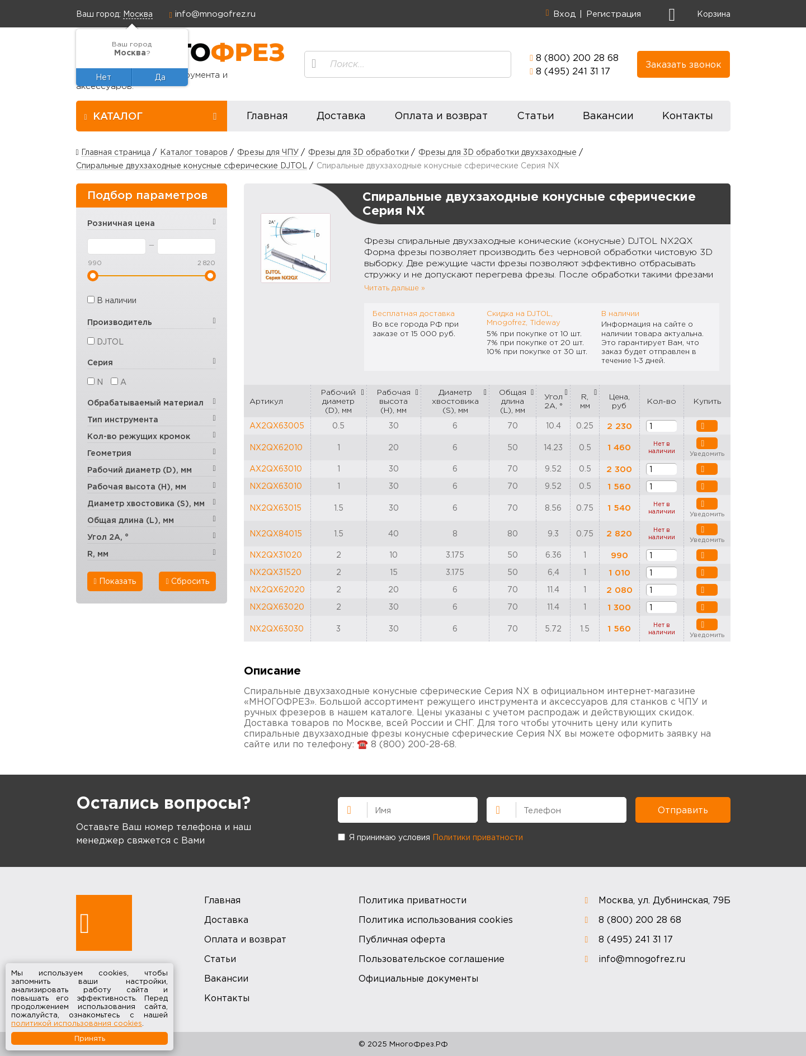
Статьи (535, 115)
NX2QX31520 (275, 572)
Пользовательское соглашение (432, 959)
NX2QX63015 (275, 507)
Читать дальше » (394, 287)
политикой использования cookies (76, 1023)
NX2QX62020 (277, 589)
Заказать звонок (683, 64)
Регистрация (613, 13)
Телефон (493, 808)
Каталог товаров (194, 152)
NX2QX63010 (275, 486)
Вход (564, 13)
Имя (344, 808)
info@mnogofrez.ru (215, 13)
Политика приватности (412, 900)
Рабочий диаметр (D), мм (338, 401)
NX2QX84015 (275, 533)
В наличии (116, 300)
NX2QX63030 (276, 628)
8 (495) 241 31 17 (573, 71)
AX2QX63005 (276, 425)
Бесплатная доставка (414, 313)
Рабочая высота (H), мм (394, 401)
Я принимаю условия (430, 837)
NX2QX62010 (276, 447)
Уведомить (700, 443)
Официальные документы (418, 978)
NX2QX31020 (275, 554)
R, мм (585, 400)
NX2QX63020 (276, 606)
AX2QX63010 (275, 468)
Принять (89, 1038)
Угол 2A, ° (553, 400)
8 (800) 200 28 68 (577, 58)
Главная (267, 115)
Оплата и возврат (441, 115)
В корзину (700, 426)
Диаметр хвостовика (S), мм (455, 401)
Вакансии (608, 115)
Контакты (687, 115)
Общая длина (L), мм (512, 401)
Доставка (341, 115)
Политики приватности (477, 837)
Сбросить (187, 581)
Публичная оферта (402, 939)
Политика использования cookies (436, 919)
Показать (115, 581)
